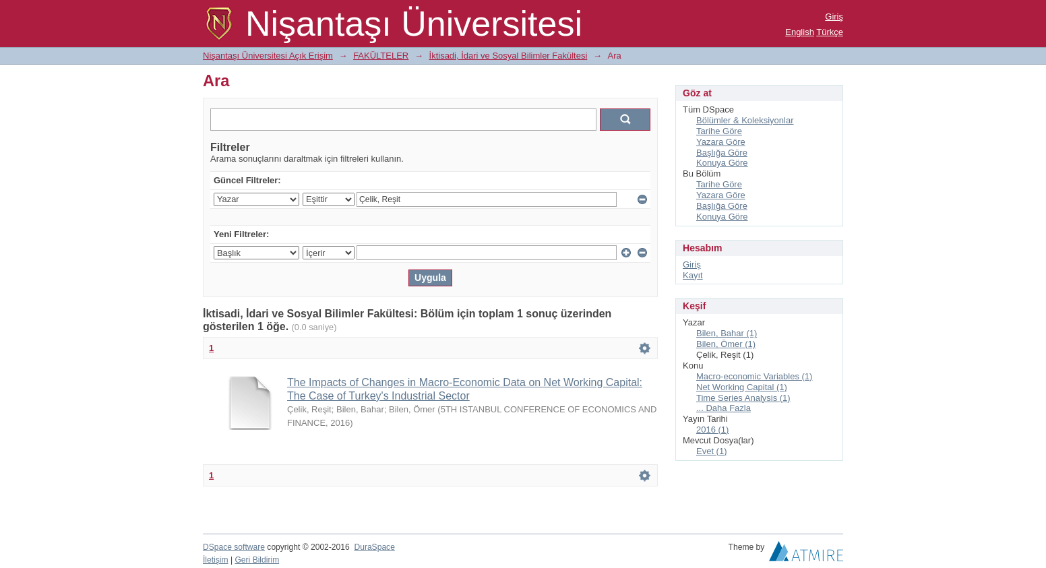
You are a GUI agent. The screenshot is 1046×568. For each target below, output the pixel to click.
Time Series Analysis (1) (743, 398)
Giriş (834, 16)
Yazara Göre (720, 142)
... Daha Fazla (723, 408)
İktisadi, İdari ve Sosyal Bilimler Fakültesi (508, 56)
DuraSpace (374, 547)
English (799, 32)
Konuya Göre (722, 163)
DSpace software (234, 547)
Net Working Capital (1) (741, 387)
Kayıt (693, 275)
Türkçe (829, 32)
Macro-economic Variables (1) (754, 376)
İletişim (215, 560)
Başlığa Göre (721, 153)
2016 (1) (712, 429)
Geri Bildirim (257, 560)
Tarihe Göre (719, 131)
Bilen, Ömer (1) (726, 344)
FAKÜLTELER (380, 56)
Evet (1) (711, 451)
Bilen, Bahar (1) (726, 333)
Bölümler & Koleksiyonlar (745, 120)
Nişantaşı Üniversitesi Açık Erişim (268, 56)
